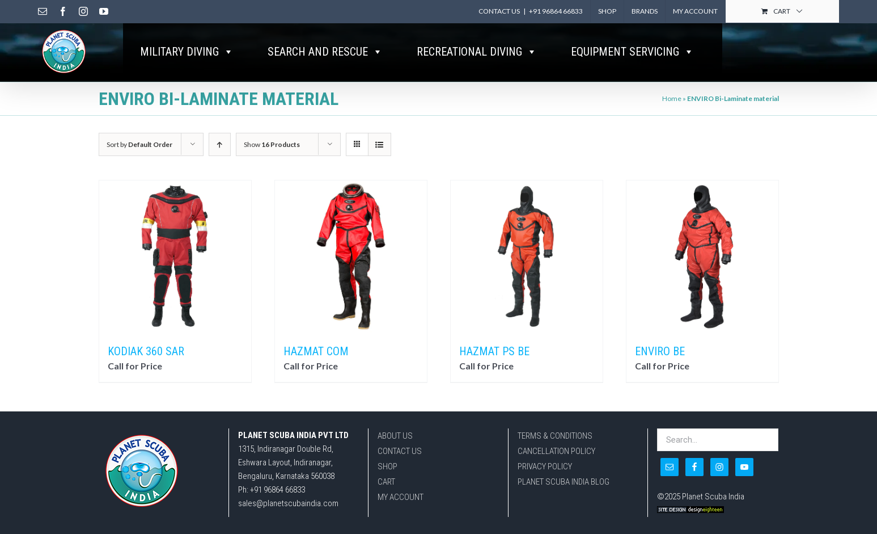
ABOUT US (395, 464)
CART (386, 510)
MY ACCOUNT (400, 525)
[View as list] (379, 173)
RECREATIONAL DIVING (477, 51)
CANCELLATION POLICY (556, 479)
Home (671, 127)
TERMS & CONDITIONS (555, 464)
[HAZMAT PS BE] (527, 285)
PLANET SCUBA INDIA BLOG (563, 510)
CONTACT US (400, 479)
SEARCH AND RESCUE (325, 51)
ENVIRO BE (660, 379)
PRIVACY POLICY (545, 495)
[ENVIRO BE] (702, 285)
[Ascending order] (220, 172)
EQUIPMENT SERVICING (632, 51)
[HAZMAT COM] (351, 285)
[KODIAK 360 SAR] (175, 285)
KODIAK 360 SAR (146, 379)
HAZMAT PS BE (494, 379)
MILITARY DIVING (187, 51)
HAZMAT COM (316, 379)
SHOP (387, 495)
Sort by (139, 173)
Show (272, 173)
